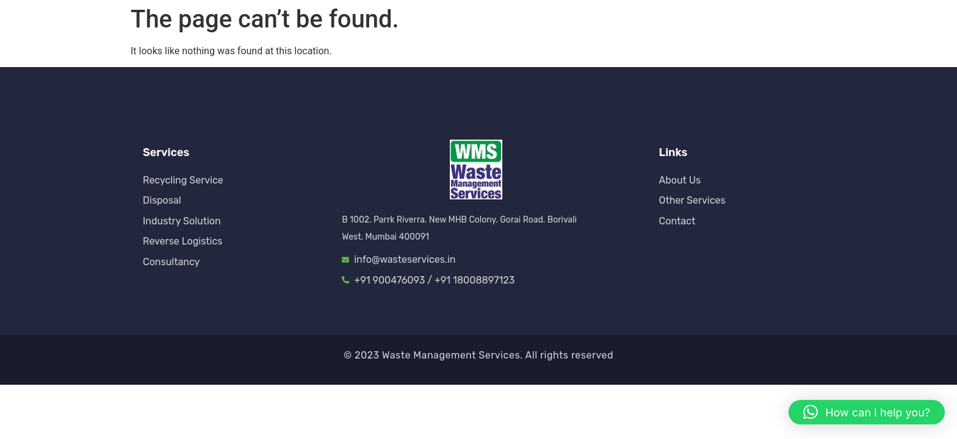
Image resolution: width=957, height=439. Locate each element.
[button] (867, 412)
